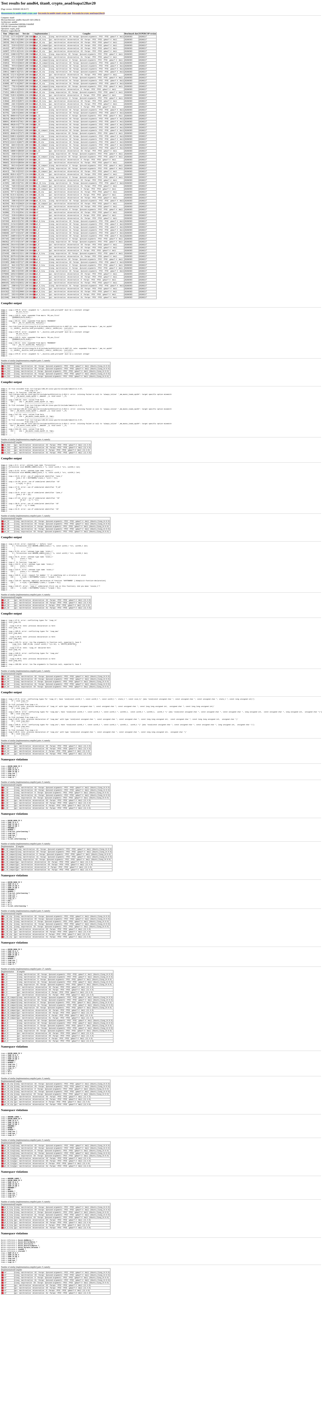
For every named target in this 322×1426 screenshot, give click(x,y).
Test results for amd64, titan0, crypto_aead (54, 13)
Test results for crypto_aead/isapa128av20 (88, 13)
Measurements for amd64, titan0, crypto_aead (19, 13)
